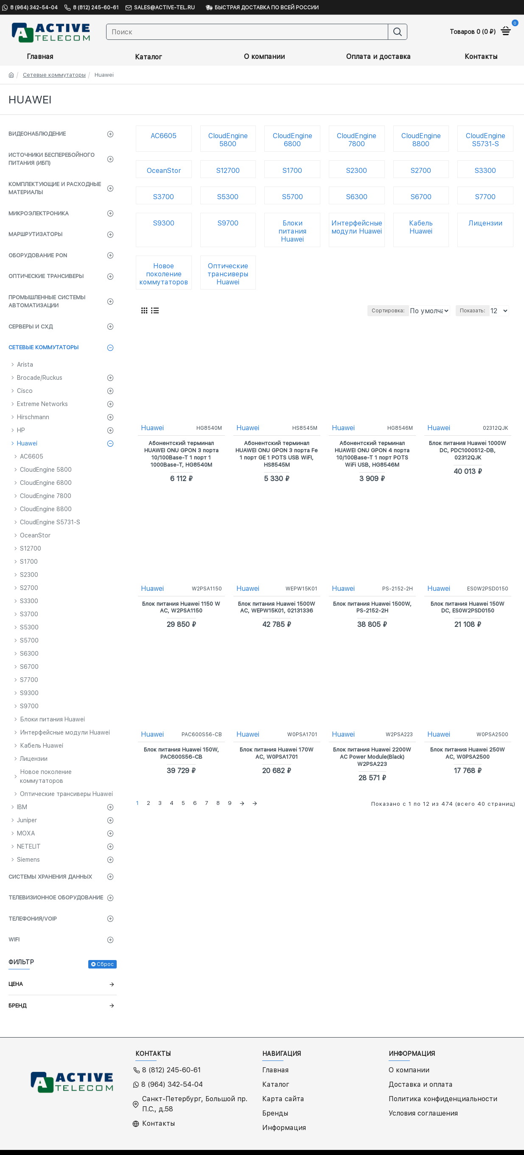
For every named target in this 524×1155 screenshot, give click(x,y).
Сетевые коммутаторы (54, 75)
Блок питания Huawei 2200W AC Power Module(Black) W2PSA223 (372, 756)
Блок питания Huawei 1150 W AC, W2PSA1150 (181, 607)
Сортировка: (347, 311)
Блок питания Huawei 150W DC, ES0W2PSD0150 (467, 607)
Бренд (17, 1005)
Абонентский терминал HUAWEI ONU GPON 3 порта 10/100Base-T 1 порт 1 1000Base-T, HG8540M (181, 454)
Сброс (105, 964)
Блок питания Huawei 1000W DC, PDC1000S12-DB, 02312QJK (467, 450)
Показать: (475, 311)
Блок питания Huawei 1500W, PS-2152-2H (372, 607)
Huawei (152, 427)
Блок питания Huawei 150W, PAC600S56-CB (181, 753)
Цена (15, 984)
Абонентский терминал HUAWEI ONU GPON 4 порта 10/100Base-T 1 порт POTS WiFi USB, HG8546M (372, 454)
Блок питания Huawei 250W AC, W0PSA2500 (467, 753)
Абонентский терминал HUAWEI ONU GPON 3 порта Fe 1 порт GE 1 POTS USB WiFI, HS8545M (277, 454)
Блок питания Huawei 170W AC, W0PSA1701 (277, 753)
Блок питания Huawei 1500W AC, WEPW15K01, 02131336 (276, 607)
